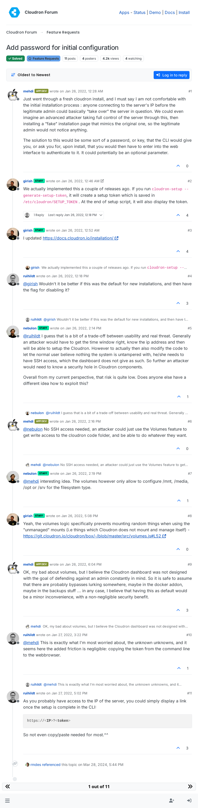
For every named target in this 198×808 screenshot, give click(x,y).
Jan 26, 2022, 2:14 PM (83, 328)
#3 (190, 230)
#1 (190, 91)
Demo (155, 12)
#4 (190, 276)
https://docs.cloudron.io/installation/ (80, 238)
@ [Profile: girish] (30, 283)
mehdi (28, 91)
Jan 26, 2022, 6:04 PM (83, 564)
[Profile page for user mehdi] (13, 95)
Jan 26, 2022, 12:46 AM (80, 181)
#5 (190, 328)
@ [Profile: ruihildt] (31, 335)
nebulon (30, 328)
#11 (189, 693)
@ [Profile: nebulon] (33, 429)
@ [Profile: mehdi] (31, 481)
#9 (190, 564)
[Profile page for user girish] (13, 184)
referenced (51, 764)
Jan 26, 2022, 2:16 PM (83, 421)
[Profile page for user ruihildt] (13, 279)
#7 (190, 473)
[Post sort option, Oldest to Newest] (31, 75)
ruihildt (29, 276)
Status (139, 12)
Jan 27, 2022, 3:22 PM (69, 635)
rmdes (35, 764)
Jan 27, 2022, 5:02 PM (69, 693)
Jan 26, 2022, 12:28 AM (84, 91)
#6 (190, 421)
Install (184, 12)
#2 (190, 181)
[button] (7, 801)
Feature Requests (43, 58)
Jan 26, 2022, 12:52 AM (80, 230)
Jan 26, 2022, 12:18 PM (70, 276)
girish (27, 181)
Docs (170, 12)
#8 (190, 516)
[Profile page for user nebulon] (13, 332)
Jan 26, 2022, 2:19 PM (83, 473)
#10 (189, 635)
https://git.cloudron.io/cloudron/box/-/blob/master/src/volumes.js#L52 (94, 535)
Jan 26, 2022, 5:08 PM (79, 516)
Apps (124, 12)
